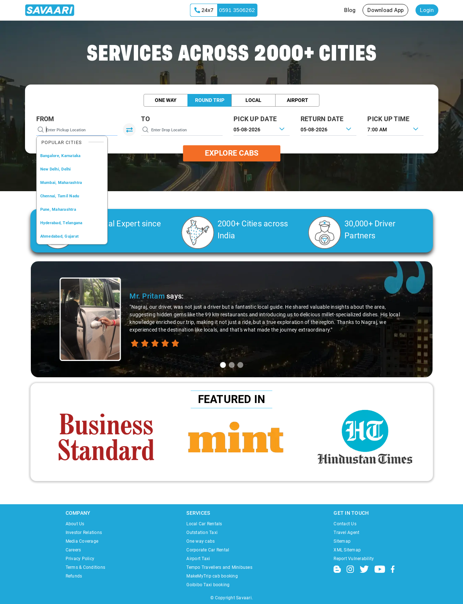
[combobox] (395, 129)
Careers (73, 549)
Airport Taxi (198, 558)
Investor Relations (84, 532)
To (145, 119)
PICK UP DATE (255, 119)
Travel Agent (346, 532)
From (45, 119)
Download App (385, 10)
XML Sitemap (347, 549)
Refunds (74, 576)
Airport (297, 100)
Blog (349, 10)
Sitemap (342, 541)
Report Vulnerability (354, 558)
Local (253, 100)
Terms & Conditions (86, 567)
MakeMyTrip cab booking (212, 576)
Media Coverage (82, 541)
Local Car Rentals (204, 523)
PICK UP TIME (388, 119)
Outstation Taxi (202, 532)
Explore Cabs (232, 153)
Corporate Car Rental (207, 549)
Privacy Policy (80, 558)
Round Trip (209, 100)
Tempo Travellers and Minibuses (219, 567)
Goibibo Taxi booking (208, 584)
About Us (75, 523)
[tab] (223, 364)
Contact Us (345, 523)
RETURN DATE (322, 119)
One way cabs (200, 541)
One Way (166, 100)
